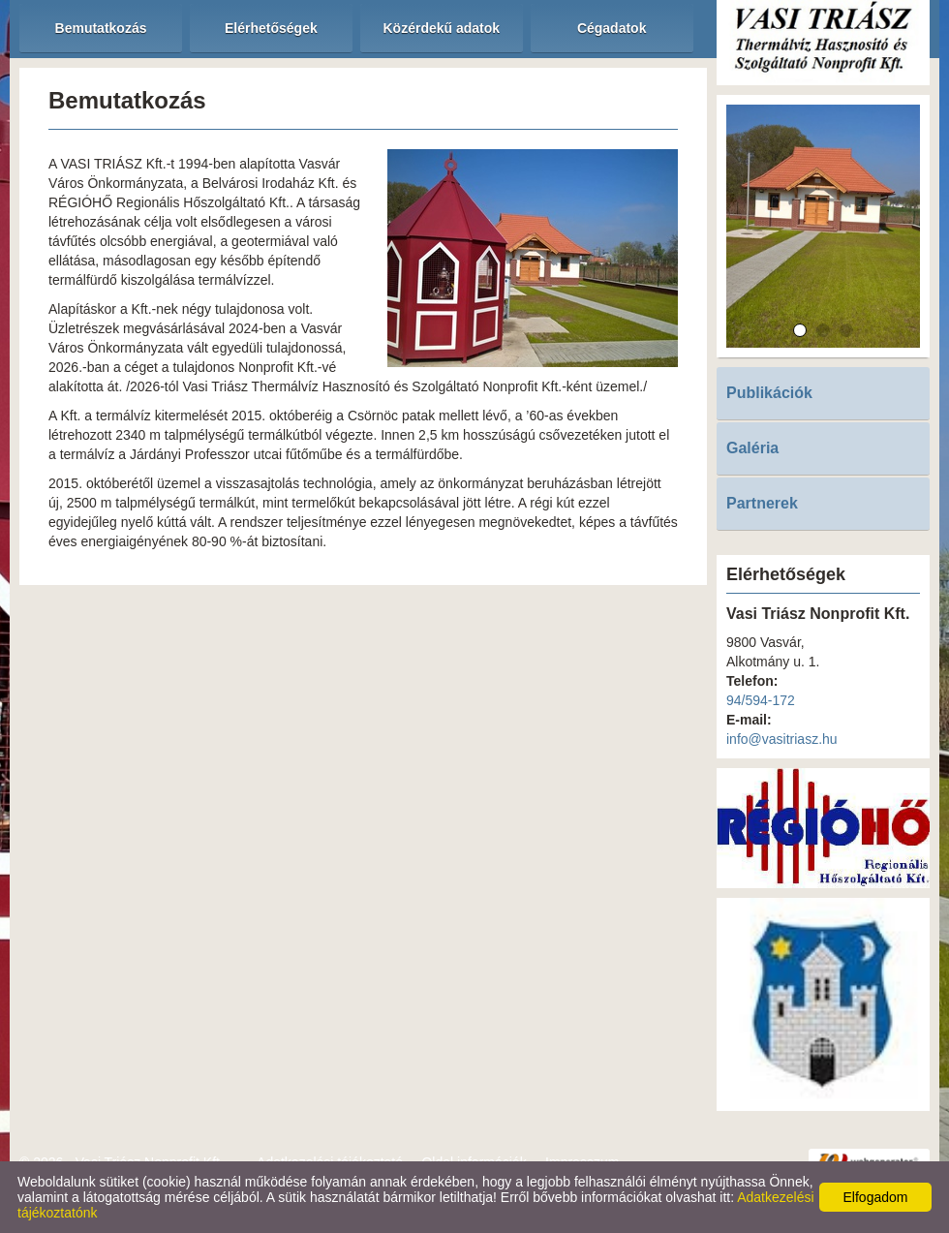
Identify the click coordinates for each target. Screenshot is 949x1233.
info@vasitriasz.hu (782, 739)
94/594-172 (760, 700)
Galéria (752, 448)
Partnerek (762, 503)
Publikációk (769, 393)
